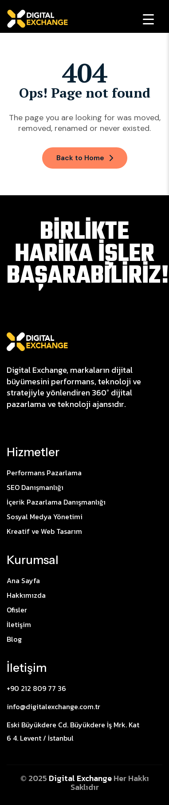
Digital (63, 778)
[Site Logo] (37, 340)
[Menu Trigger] (148, 19)
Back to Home (84, 157)
